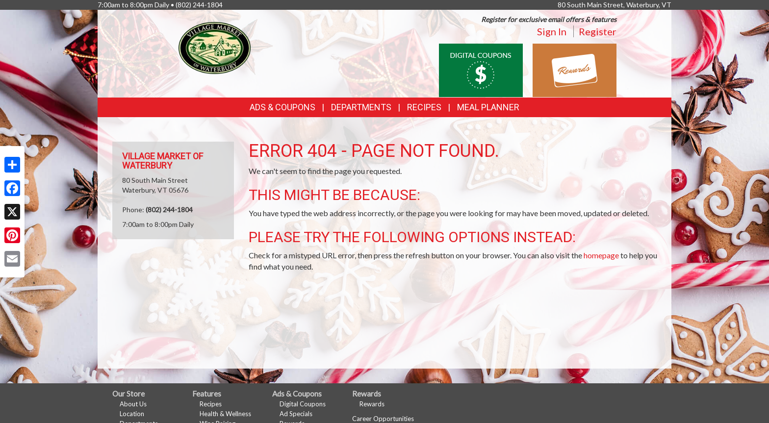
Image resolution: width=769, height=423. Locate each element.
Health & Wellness (225, 414)
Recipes (424, 107)
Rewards (371, 404)
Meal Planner (488, 107)
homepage (601, 255)
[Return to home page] (214, 47)
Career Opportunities (383, 419)
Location (132, 414)
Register (597, 31)
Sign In (551, 31)
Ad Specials (296, 414)
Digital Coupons (303, 404)
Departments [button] (361, 107)
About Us (133, 404)
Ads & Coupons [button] (282, 107)
